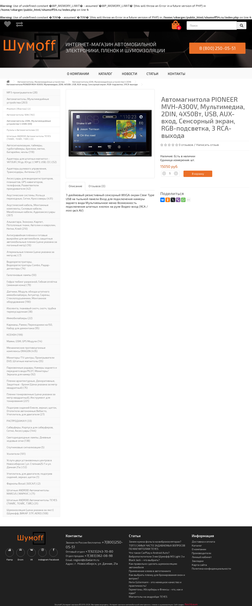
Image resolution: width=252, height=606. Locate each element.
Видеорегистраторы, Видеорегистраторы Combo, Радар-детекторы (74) (28, 265)
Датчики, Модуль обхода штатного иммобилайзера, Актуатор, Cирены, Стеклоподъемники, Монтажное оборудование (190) (28, 296)
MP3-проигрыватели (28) (22, 92)
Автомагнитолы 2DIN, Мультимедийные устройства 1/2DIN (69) (29, 122)
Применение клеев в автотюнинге (150, 571)
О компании (199, 549)
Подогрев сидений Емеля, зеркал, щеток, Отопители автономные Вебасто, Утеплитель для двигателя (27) (32, 411)
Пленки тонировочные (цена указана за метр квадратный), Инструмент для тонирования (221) (31, 397)
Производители (201, 553)
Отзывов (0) (97, 186)
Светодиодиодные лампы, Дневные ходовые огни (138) (29, 439)
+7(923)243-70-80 (99, 551)
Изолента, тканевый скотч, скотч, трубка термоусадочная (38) (31, 310)
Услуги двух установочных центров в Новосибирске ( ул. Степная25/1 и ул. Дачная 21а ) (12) (29, 464)
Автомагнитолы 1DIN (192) (21, 114)
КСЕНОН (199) (15, 334)
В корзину (198, 173)
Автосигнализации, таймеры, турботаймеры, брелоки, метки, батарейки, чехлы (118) (26, 149)
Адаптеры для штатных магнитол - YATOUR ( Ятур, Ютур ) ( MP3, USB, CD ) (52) (32, 160)
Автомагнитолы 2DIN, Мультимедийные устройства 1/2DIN (101, 82)
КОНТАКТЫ (176, 74)
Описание (75, 186)
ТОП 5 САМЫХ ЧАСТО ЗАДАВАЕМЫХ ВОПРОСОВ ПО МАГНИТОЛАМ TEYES (157, 547)
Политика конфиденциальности (211, 568)
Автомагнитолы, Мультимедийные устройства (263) (28, 100)
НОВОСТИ (129, 74)
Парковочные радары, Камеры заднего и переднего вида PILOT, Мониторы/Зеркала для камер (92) (32, 371)
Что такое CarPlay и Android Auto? (149, 552)
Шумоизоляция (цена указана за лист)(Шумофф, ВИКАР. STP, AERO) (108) (30, 511)
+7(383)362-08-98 (99, 556)
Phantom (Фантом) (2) (19, 108)
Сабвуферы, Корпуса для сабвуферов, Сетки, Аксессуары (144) (30, 429)
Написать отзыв (207, 144)
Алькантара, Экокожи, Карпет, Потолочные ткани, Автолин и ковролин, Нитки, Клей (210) (31, 225)
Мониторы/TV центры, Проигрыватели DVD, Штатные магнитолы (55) (30, 359)
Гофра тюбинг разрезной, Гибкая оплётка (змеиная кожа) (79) (32, 283)
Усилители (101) (16, 453)
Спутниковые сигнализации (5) (25, 447)
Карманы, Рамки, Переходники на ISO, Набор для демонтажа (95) (30, 326)
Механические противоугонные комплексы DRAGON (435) (26, 349)
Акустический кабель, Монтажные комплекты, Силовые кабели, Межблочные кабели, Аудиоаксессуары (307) (31, 210)
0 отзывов (186, 144)
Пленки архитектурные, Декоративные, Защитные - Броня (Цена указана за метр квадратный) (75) (32, 384)
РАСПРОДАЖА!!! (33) (19, 420)
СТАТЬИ (152, 74)
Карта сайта (199, 564)
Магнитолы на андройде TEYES (148, 596)
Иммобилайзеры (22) (19, 318)
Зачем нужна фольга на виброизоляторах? (155, 541)
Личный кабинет (202, 557)
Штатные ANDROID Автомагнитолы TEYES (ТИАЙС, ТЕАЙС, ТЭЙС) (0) (29, 137)
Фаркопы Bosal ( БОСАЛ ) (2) (23, 483)
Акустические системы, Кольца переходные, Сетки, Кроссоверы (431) (30, 197)
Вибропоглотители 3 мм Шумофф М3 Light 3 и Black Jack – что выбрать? (157, 558)
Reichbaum (191, 604)
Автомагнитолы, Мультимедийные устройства (40, 82)
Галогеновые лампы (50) (21, 274)
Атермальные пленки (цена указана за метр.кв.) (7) (30, 253)
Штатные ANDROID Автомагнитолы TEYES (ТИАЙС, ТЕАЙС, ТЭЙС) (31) (32, 501)
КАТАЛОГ (105, 74)
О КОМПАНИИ (78, 74)
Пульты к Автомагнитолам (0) (23, 130)
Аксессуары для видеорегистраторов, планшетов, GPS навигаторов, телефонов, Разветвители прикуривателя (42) (30, 183)
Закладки (198, 560)
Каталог (197, 545)
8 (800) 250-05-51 (217, 48)
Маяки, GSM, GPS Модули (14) (24, 341)
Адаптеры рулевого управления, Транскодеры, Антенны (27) (27, 170)
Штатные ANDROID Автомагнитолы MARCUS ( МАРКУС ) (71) (28, 492)
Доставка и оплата (203, 541)
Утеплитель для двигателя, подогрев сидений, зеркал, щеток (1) (29, 475)
